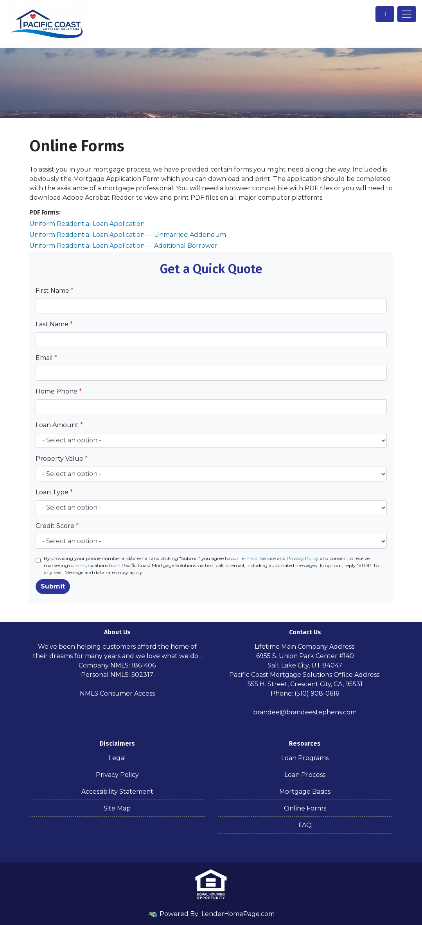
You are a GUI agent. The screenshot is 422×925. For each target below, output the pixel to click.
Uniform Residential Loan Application (87, 223)
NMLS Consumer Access (117, 693)
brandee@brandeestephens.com (305, 712)
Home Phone (59, 391)
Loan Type (54, 492)
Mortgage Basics (304, 791)
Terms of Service (258, 558)
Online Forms (305, 808)
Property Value (62, 458)
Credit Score (57, 526)
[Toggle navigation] (406, 14)
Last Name (54, 324)
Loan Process (304, 774)
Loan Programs (305, 758)
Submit (53, 586)
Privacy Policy (303, 558)
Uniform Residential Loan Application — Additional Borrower (123, 245)
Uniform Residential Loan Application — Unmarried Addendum (127, 234)
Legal (117, 758)
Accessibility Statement (117, 791)
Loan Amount (59, 425)
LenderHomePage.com (238, 914)
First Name (55, 290)
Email (46, 357)
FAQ (305, 825)
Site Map (117, 808)
